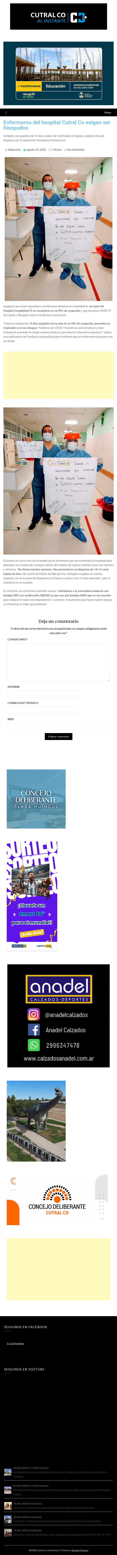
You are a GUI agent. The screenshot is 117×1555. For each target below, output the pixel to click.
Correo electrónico (23, 702)
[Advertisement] (58, 375)
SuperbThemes (80, 1550)
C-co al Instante (15, 1343)
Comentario (18, 639)
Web (11, 719)
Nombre (14, 686)
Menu (107, 112)
